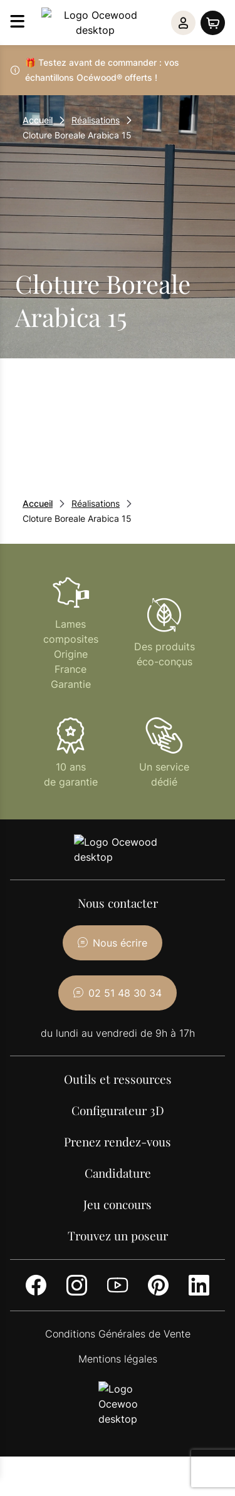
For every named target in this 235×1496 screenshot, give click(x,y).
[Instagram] (76, 1255)
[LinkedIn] (199, 1255)
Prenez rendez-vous (117, 1111)
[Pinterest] (158, 1255)
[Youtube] (117, 1255)
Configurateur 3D (117, 1080)
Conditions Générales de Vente (118, 1303)
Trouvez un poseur (118, 1205)
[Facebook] (36, 1255)
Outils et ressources (118, 1049)
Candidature (118, 1143)
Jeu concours (117, 1174)
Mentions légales (117, 1328)
